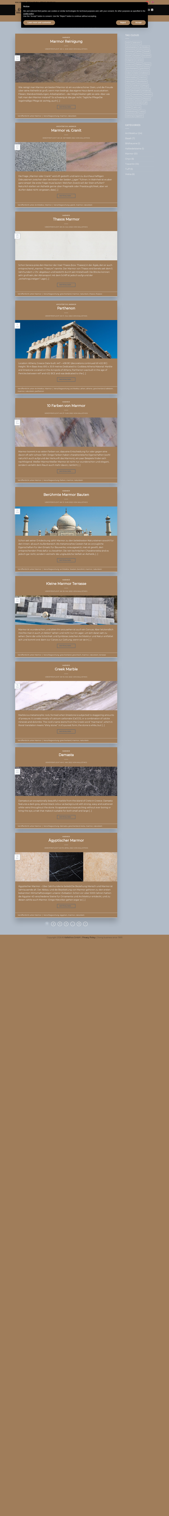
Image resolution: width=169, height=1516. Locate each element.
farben (63, 480)
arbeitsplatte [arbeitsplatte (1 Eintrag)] (131, 47)
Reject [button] (123, 22)
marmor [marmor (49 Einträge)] (142, 77)
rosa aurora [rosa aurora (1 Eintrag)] (137, 94)
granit (72, 205)
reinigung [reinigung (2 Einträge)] (146, 90)
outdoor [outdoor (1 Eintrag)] (136, 86)
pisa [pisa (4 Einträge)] (127, 90)
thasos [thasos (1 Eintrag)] (138, 99)
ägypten (63, 915)
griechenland (65, 294)
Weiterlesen (66, 107)
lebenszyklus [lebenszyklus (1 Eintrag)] (131, 77)
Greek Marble (66, 669)
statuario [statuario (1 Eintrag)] (148, 94)
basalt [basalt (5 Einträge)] (146, 51)
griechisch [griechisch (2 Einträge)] (144, 69)
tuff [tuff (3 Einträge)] (145, 103)
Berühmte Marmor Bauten (66, 495)
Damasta (66, 755)
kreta (83, 826)
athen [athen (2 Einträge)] (139, 51)
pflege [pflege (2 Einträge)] (145, 86)
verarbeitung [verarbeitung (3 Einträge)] (131, 112)
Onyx (128, 159)
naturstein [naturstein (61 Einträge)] (130, 81)
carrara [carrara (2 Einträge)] (140, 60)
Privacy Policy (88, 937)
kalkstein (109, 389)
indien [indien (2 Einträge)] (128, 73)
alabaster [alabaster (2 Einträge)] (137, 43)
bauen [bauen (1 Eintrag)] (129, 56)
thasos (92, 294)
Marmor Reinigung (66, 41)
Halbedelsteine (133, 148)
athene (89, 389)
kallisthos (82, 49)
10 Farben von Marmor (66, 406)
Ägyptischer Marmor (66, 840)
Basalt (128, 138)
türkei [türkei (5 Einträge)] (128, 107)
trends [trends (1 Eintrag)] (138, 103)
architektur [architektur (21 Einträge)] (144, 47)
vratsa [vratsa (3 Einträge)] (142, 112)
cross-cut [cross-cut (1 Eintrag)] (130, 64)
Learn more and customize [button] (39, 22)
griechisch (76, 655)
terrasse (102, 655)
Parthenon (66, 308)
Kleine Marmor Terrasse (66, 584)
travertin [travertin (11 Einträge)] (129, 103)
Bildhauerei (131, 143)
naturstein (72, 116)
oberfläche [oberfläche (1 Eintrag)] (142, 81)
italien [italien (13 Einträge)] (136, 73)
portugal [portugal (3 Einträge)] (135, 90)
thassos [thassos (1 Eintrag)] (146, 99)
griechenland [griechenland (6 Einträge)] (131, 69)
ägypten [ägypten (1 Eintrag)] (139, 116)
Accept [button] (138, 22)
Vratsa (128, 174)
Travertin (130, 164)
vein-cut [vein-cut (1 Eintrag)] (136, 107)
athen (82, 389)
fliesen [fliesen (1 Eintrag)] (147, 64)
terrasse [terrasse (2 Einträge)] (129, 99)
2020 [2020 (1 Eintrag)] (128, 43)
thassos (99, 294)
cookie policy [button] (28, 14)
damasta (63, 826)
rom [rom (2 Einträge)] (128, 94)
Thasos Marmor (66, 219)
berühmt (81, 569)
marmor (63, 116)
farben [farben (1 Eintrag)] (139, 64)
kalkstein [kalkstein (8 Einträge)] (145, 73)
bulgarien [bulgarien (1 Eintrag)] (130, 60)
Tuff (127, 169)
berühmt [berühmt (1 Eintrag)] (146, 56)
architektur (75, 389)
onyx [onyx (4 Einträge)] (128, 86)
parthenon (39, 391)
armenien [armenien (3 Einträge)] (130, 51)
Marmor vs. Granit (66, 130)
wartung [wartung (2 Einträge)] (129, 116)
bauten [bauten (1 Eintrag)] (137, 56)
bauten (73, 569)
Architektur (62, 126)
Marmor (66, 37)
